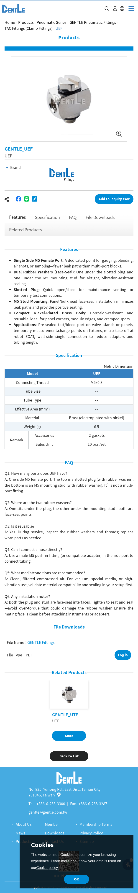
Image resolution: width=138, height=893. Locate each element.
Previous (7, 101)
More (69, 738)
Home (10, 22)
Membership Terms (95, 824)
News (20, 833)
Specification (47, 220)
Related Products (25, 232)
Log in (123, 657)
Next (131, 101)
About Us (23, 824)
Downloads (54, 833)
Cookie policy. (47, 868)
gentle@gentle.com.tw (47, 812)
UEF (59, 28)
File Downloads (100, 220)
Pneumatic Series (51, 22)
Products (25, 22)
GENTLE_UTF (65, 717)
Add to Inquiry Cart (114, 201)
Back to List (69, 759)
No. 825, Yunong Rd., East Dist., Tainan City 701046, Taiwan (64, 792)
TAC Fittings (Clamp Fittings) (28, 28)
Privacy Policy (91, 833)
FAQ (73, 220)
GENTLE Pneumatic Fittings (92, 22)
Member (52, 824)
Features (17, 219)
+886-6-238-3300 (50, 803)
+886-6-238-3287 (93, 803)
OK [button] (76, 879)
